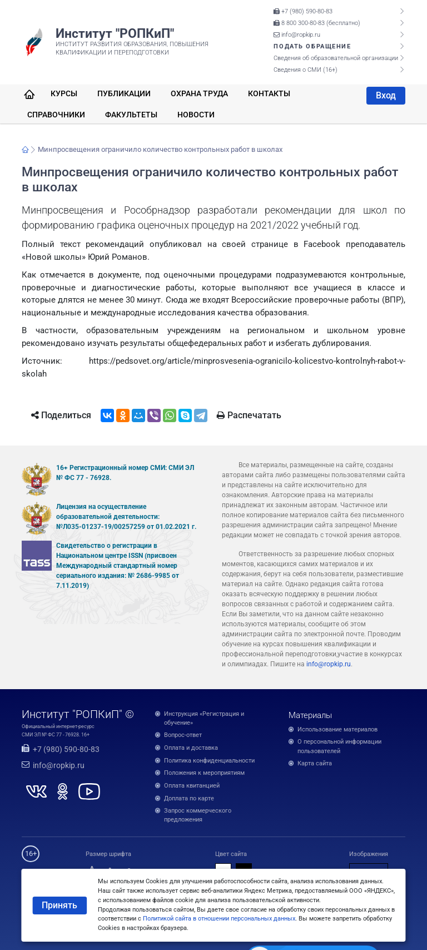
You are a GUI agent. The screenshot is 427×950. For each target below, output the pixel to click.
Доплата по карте (189, 798)
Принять (59, 905)
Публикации (124, 93)
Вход (386, 95)
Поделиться (61, 415)
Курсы (64, 93)
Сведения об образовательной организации (336, 58)
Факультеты (131, 114)
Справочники (56, 114)
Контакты (269, 93)
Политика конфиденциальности (209, 760)
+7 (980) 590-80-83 (303, 11)
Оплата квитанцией (192, 785)
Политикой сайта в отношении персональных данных (219, 918)
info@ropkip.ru (297, 34)
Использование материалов (337, 729)
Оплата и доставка (191, 747)
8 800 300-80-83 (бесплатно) (317, 23)
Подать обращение (312, 46)
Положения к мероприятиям (204, 772)
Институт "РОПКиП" (115, 33)
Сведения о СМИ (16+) (305, 69)
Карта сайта (314, 763)
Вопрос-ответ (183, 735)
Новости (196, 114)
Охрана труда (199, 93)
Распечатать (249, 415)
